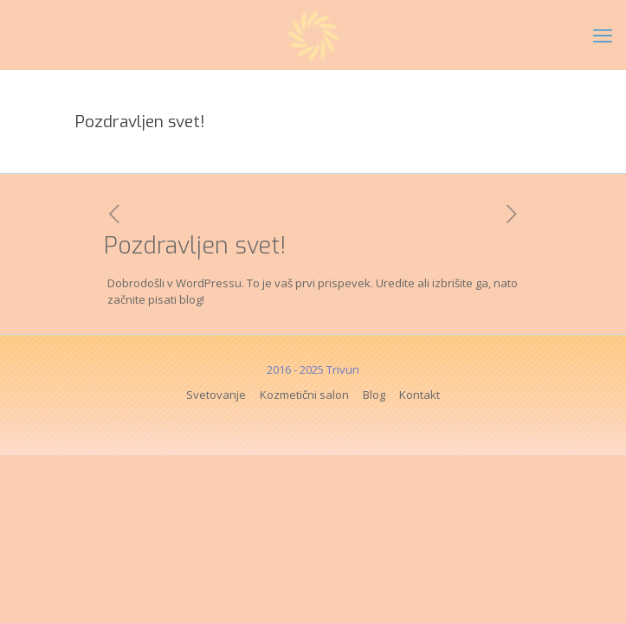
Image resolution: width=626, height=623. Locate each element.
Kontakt (419, 394)
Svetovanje (216, 394)
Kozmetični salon (304, 394)
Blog (374, 394)
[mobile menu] (602, 34)
